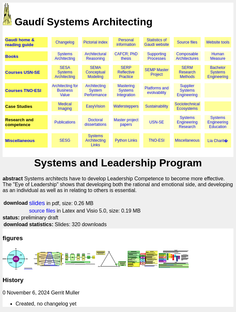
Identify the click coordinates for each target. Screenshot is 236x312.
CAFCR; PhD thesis (125, 56)
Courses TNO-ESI (23, 90)
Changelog (64, 42)
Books (11, 56)
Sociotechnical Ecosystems (187, 106)
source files (42, 211)
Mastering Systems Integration (126, 90)
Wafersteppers (126, 106)
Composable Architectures (187, 56)
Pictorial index (95, 42)
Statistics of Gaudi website (156, 42)
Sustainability (156, 106)
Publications (65, 122)
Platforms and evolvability (157, 90)
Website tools (218, 42)
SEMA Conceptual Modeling (95, 72)
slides (37, 203)
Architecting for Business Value (65, 90)
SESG (65, 140)
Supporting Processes (156, 56)
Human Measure (217, 56)
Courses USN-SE (22, 72)
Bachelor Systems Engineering (217, 72)
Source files (187, 42)
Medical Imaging (65, 106)
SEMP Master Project (157, 72)
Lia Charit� (217, 140)
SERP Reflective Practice (126, 72)
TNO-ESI (157, 140)
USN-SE (156, 122)
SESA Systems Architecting (65, 72)
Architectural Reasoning (95, 56)
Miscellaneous (20, 140)
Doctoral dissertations (95, 122)
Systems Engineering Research (187, 122)
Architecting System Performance (95, 90)
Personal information (126, 42)
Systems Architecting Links (95, 140)
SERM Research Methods (187, 72)
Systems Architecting (65, 56)
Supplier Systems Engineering (187, 90)
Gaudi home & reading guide (19, 42)
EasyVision (95, 106)
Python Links (126, 140)
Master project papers (126, 122)
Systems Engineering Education (217, 122)
